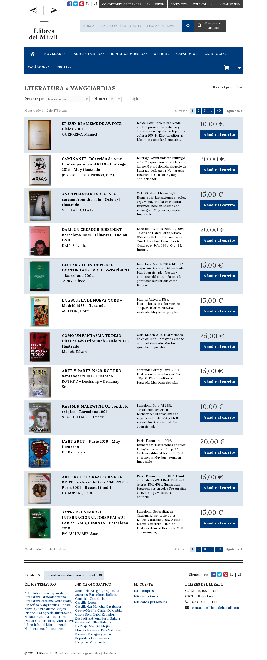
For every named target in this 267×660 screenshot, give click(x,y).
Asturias (81, 595)
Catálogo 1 (187, 54)
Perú (107, 634)
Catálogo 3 (39, 67)
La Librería (156, 4)
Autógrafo (63, 601)
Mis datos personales (150, 602)
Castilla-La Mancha (90, 606)
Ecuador (108, 614)
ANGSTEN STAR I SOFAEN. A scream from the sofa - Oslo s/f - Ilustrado (96, 202)
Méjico (106, 626)
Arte (27, 593)
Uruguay (81, 642)
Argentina (111, 591)
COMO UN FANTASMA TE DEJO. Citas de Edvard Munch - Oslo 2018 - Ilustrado (96, 343)
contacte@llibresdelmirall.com (215, 608)
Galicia (115, 618)
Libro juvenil (56, 625)
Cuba (96, 614)
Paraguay (95, 634)
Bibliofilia (31, 605)
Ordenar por (34, 99)
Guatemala (83, 622)
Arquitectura (56, 617)
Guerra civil (65, 621)
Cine (40, 617)
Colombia (114, 610)
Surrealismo (45, 609)
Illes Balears (102, 622)
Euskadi (81, 618)
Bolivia (111, 595)
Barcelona (97, 595)
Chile (101, 610)
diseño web (111, 653)
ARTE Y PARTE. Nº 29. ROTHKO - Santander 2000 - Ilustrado (96, 378)
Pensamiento (56, 628)
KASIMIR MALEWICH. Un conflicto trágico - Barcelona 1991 (96, 412)
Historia (47, 621)
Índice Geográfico (129, 54)
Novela (29, 609)
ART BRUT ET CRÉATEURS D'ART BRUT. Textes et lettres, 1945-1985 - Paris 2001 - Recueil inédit (96, 485)
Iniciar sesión (229, 4)
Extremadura (98, 618)
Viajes (61, 609)
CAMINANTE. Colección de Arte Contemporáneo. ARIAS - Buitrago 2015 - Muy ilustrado (96, 167)
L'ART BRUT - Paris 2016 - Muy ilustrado (96, 447)
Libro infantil (34, 625)
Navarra (93, 630)
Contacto (179, 4)
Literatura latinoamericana (45, 597)
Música (30, 617)
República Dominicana (92, 638)
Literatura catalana (39, 601)
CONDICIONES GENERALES (121, 4)
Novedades (55, 54)
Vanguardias (49, 605)
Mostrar (100, 99)
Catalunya (113, 606)
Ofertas (161, 54)
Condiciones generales (82, 653)
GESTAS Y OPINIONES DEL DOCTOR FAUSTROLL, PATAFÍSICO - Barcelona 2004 (96, 273)
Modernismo (34, 628)
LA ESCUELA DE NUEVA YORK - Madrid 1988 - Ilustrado (96, 306)
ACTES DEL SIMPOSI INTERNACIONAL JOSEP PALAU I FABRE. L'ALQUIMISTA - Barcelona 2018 (96, 523)
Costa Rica (83, 614)
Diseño (29, 613)
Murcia (80, 630)
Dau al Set (32, 621)
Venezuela (97, 642)
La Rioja (81, 626)
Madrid (94, 626)
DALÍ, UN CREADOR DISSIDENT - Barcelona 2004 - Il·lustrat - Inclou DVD (96, 237)
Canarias (81, 598)
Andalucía (82, 591)
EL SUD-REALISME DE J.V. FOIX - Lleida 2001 (96, 129)
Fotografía (45, 613)
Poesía (65, 605)
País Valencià (111, 630)
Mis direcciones (146, 596)
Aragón (96, 591)
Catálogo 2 (215, 54)
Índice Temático (88, 54)
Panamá (81, 634)
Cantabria (97, 598)
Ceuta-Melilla (85, 610)
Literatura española (48, 593)
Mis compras (144, 591)
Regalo (63, 67)
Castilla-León (85, 602)
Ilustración (63, 613)
